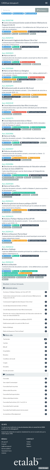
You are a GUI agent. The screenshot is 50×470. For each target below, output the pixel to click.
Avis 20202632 (7, 247)
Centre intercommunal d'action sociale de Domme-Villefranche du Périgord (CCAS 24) (25, 297)
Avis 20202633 (7, 262)
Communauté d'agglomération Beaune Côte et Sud (25, 302)
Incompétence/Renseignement (21, 94)
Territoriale (6, 33)
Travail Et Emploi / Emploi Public (37, 31)
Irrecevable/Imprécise (9, 79)
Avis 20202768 (7, 20)
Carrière (43, 142)
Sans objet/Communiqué (19, 31)
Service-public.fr (6, 448)
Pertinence (42, 10)
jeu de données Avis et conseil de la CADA (32, 427)
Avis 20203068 (7, 68)
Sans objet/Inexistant (25, 273)
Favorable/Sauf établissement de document (14, 275)
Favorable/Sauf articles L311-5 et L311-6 (23, 192)
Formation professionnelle (10, 179)
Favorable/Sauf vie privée (19, 77)
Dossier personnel (8, 177)
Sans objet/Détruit (33, 157)
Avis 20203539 (7, 103)
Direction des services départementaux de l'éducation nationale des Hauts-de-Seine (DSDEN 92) (25, 314)
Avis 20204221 (7, 201)
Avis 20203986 (7, 134)
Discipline (19, 177)
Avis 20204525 (7, 232)
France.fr (3, 444)
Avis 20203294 (7, 86)
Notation (35, 96)
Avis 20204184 (7, 184)
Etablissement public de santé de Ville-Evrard (25, 323)
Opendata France (6, 451)
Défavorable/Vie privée (28, 62)
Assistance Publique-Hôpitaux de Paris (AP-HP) (25, 292)
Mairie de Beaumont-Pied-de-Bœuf (25, 331)
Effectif (32, 33)
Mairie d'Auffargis (25, 327)
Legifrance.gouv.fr (6, 446)
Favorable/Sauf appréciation (20, 127)
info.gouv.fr (4, 442)
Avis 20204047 (7, 149)
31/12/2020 (6, 31)
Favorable (15, 46)
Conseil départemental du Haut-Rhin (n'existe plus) (25, 310)
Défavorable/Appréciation (36, 77)
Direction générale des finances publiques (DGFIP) (25, 319)
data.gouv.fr (14, 3)
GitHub (28, 444)
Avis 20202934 (7, 38)
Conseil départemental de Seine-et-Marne (25, 306)
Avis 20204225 (7, 216)
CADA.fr (3, 453)
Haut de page (43, 468)
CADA (4, 3)
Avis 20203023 (7, 53)
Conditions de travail (9, 277)
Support (28, 446)
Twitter (28, 442)
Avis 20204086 (7, 164)
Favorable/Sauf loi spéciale (19, 175)
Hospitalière (26, 96)
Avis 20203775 (7, 118)
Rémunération (24, 33)
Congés (14, 33)
